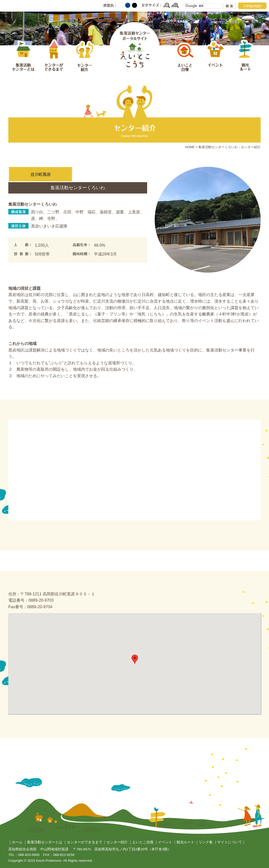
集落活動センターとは (23, 56)
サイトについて (229, 842)
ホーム (17, 842)
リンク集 (206, 842)
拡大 (175, 5)
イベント (215, 56)
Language (252, 6)
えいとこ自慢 (185, 56)
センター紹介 (84, 56)
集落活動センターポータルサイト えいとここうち (134, 46)
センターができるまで (54, 56)
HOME (190, 147)
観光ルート (245, 56)
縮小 (166, 5)
